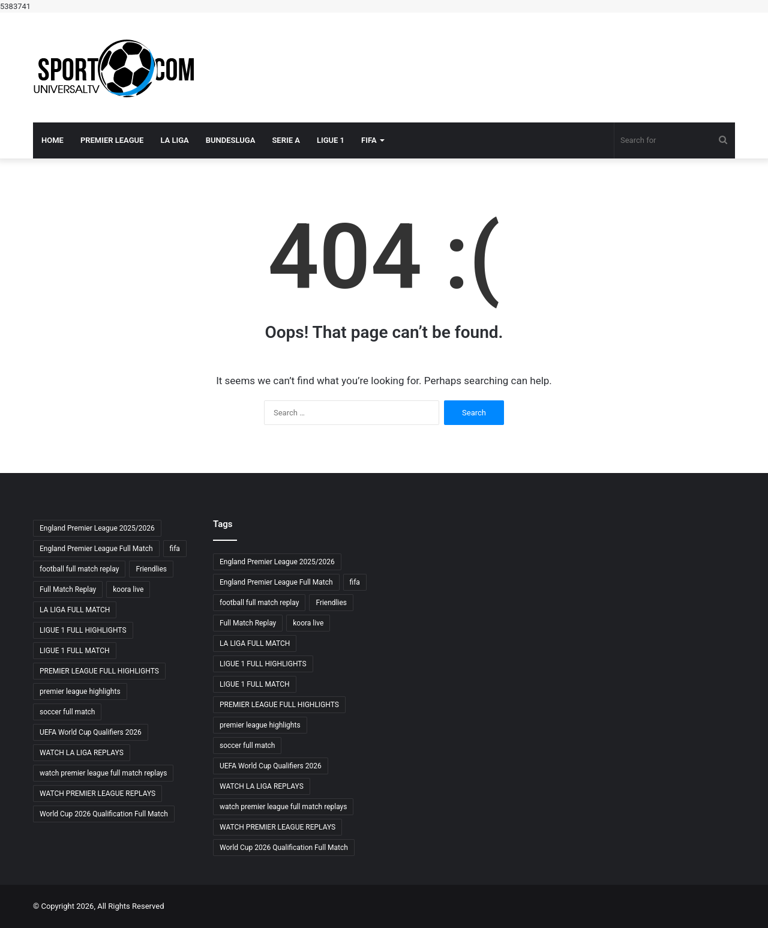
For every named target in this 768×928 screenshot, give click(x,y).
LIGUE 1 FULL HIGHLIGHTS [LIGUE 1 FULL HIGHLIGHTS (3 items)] (83, 630)
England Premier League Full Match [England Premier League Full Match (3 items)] (96, 548)
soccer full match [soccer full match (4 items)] (67, 712)
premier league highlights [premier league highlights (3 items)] (80, 691)
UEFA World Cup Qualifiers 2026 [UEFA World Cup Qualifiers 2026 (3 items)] (91, 732)
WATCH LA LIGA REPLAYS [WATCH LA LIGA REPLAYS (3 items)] (82, 753)
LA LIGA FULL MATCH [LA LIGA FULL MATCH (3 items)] (75, 610)
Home (52, 140)
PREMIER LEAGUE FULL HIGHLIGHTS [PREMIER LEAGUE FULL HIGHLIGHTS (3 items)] (99, 671)
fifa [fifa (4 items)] (175, 548)
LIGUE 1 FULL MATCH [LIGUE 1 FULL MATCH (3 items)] (75, 650)
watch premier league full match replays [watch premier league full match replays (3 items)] (103, 773)
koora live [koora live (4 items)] (128, 589)
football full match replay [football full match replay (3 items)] (79, 569)
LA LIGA (174, 140)
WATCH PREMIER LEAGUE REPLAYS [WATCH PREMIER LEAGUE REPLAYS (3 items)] (97, 793)
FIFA (369, 140)
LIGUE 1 (330, 140)
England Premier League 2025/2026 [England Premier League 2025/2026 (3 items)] (97, 528)
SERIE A (286, 140)
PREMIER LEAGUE (112, 140)
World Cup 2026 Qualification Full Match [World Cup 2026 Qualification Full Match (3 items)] (104, 814)
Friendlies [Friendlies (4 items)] (151, 569)
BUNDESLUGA (231, 140)
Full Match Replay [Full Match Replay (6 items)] (68, 589)
